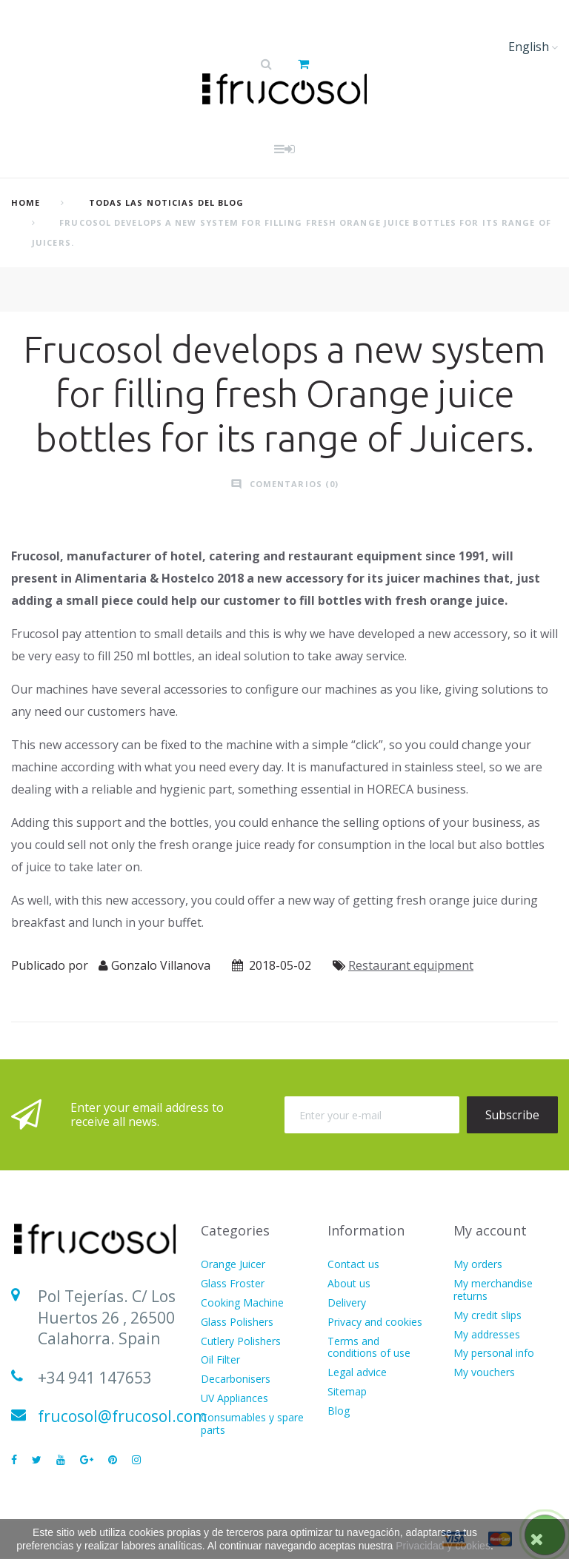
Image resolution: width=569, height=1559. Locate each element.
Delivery (346, 1303)
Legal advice (357, 1373)
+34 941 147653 (95, 1377)
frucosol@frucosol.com (122, 1416)
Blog (338, 1411)
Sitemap (347, 1392)
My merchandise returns (493, 1290)
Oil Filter (220, 1360)
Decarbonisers (235, 1379)
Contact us (353, 1264)
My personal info (493, 1353)
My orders (477, 1264)
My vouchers (484, 1373)
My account (490, 1230)
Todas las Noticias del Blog (166, 202)
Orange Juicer (233, 1264)
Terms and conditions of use (368, 1348)
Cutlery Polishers (241, 1341)
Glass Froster (232, 1284)
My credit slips (487, 1316)
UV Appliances (234, 1398)
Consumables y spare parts (252, 1424)
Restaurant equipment (410, 965)
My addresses (486, 1335)
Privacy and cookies (374, 1322)
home (25, 202)
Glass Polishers (237, 1322)
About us (348, 1284)
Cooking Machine (242, 1303)
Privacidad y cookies (443, 1546)
